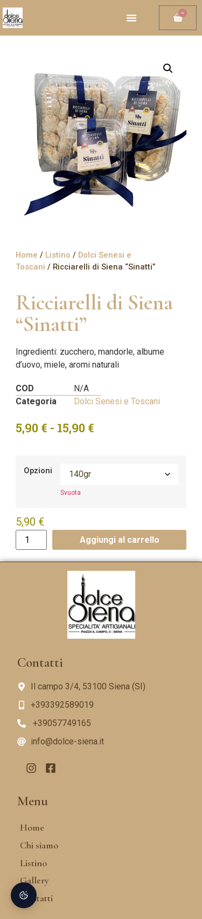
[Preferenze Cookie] (24, 895)
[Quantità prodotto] (31, 540)
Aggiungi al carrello (119, 540)
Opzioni (38, 471)
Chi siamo (39, 845)
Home (27, 255)
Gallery (34, 880)
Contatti (36, 898)
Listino (58, 255)
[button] (131, 18)
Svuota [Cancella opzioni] (70, 492)
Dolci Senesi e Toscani (117, 401)
